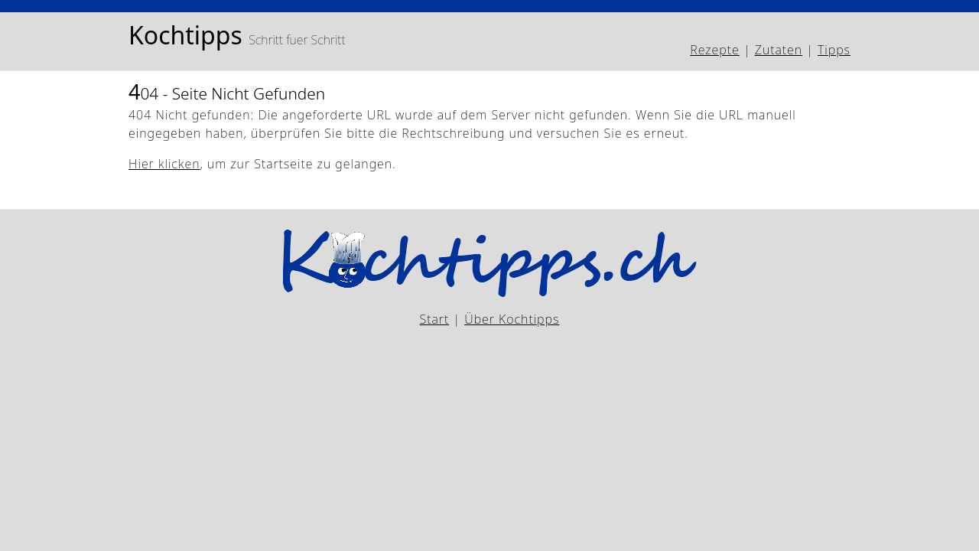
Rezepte (714, 49)
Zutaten (778, 49)
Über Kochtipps (511, 319)
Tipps (834, 49)
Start (435, 319)
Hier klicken (164, 163)
